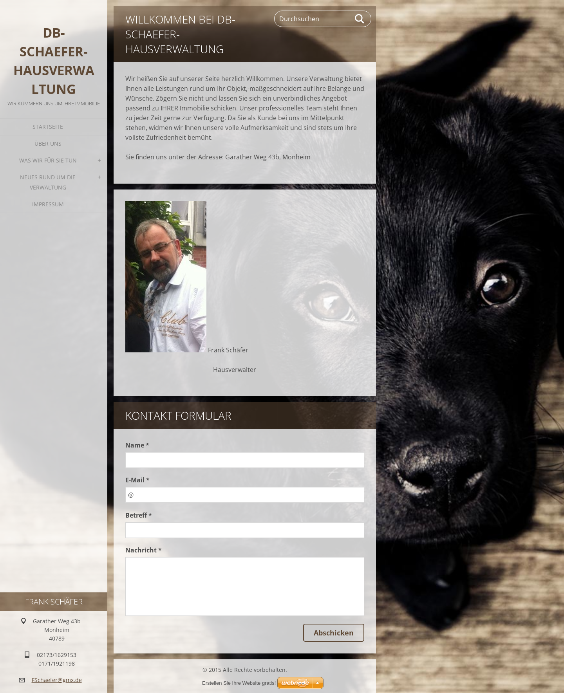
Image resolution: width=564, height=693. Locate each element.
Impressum (48, 204)
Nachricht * (143, 550)
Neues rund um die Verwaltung (48, 182)
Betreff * (138, 515)
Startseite (48, 126)
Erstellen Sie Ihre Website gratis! (239, 683)
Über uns (47, 143)
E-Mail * (137, 480)
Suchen (360, 19)
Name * (137, 445)
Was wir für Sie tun (48, 160)
